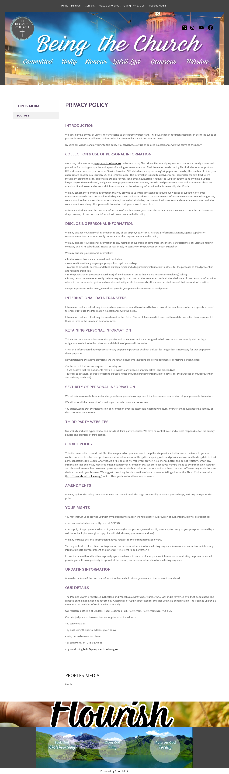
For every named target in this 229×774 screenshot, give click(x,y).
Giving (127, 5)
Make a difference (109, 5)
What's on (139, 5)
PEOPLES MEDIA (82, 675)
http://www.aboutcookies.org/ (84, 476)
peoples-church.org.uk (107, 163)
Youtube (23, 115)
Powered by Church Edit (114, 771)
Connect (89, 5)
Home (64, 5)
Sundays (75, 5)
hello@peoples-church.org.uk (101, 649)
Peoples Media (157, 5)
